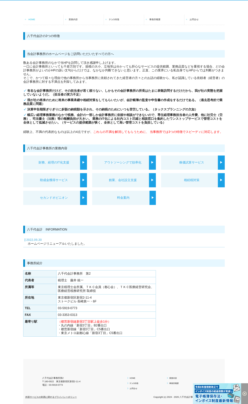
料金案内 (125, 197)
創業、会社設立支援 (124, 180)
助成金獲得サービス (55, 180)
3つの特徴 (114, 19)
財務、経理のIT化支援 (54, 162)
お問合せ (194, 19)
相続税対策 (193, 180)
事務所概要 (155, 19)
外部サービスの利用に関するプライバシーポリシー (51, 397)
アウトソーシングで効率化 (122, 162)
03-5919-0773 (67, 308)
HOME (31, 19)
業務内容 (73, 19)
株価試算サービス (193, 162)
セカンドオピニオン (55, 197)
